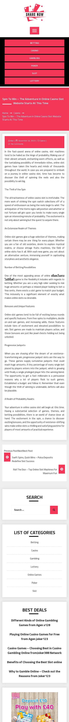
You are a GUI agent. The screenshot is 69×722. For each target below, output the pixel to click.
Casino (34, 50)
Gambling (34, 58)
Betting (34, 42)
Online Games (34, 574)
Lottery (34, 80)
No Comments (17, 143)
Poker (34, 65)
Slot (34, 73)
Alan (12, 140)
